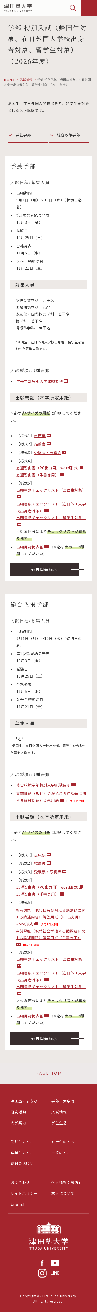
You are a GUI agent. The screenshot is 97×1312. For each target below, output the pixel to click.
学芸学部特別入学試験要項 (39, 381)
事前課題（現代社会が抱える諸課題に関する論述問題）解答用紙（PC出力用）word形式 (50, 917)
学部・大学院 (63, 1101)
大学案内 (18, 1122)
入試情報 (59, 1111)
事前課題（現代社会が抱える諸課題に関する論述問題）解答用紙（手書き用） (50, 934)
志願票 (40, 435)
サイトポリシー (24, 1193)
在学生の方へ (63, 1141)
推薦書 (40, 443)
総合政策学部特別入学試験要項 (43, 784)
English (18, 1204)
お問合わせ (20, 1182)
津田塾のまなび (24, 1101)
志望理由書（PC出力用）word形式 (47, 467)
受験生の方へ (22, 1141)
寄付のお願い (22, 1163)
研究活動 (18, 1111)
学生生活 (59, 1122)
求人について (63, 1193)
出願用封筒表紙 (29, 546)
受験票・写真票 (47, 452)
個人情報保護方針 (67, 1182)
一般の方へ (61, 1152)
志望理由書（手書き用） (37, 474)
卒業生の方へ (22, 1152)
